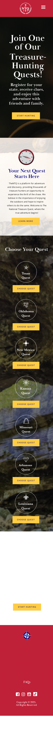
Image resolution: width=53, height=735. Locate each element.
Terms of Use (26, 730)
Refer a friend (29, 733)
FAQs (26, 682)
